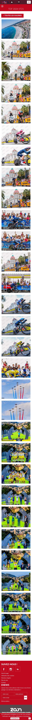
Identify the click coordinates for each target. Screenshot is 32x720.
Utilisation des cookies (7, 675)
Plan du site (4, 680)
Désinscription (5, 701)
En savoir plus (15, 718)
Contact (3, 682)
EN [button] (19, 2)
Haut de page (5, 673)
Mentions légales (6, 678)
